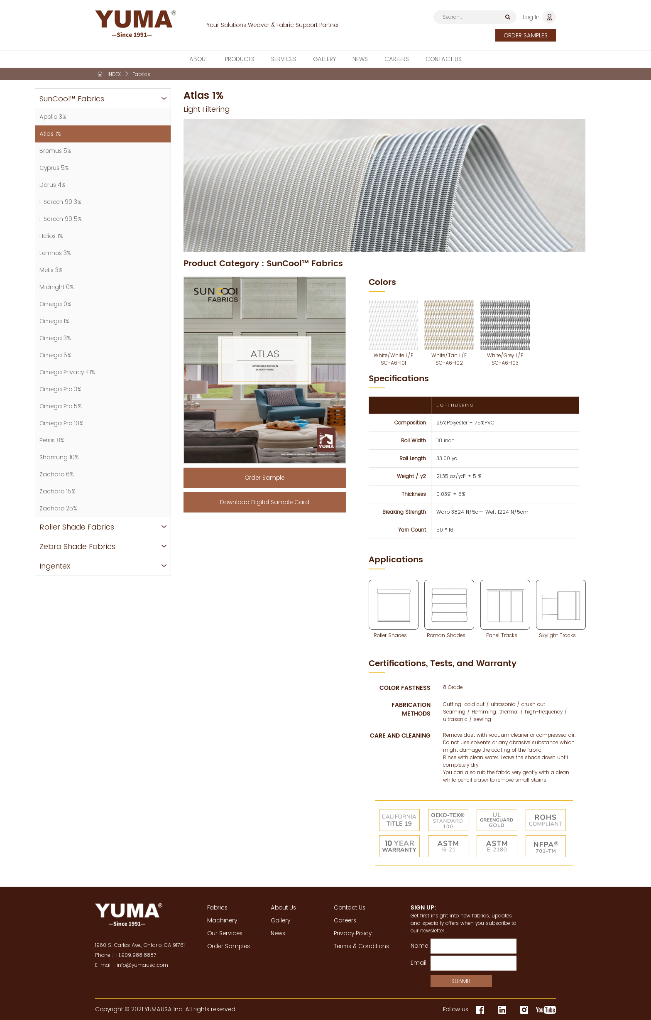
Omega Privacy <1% (67, 372)
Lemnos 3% (55, 253)
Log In (531, 17)
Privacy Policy (353, 933)
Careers (345, 920)
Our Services (224, 933)
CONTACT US (443, 60)
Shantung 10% (59, 457)
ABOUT (199, 60)
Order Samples (228, 946)
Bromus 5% (55, 151)
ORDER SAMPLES (526, 35)
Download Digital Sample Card (264, 502)
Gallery (280, 920)
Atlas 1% (50, 134)
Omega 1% (54, 321)
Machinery (222, 920)
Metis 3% (51, 270)
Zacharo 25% (58, 508)
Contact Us (349, 907)
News (278, 933)
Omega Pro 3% (60, 389)
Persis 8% (51, 440)
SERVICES (284, 60)
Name (417, 946)
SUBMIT (461, 981)
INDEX (114, 74)
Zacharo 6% (56, 474)
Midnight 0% (56, 287)
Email (417, 963)
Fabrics (217, 907)
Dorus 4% (52, 185)
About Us (283, 907)
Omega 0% (55, 304)
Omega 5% (55, 355)
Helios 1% (51, 236)
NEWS (360, 60)
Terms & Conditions (361, 946)
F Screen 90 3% (60, 202)
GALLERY (324, 60)
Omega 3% (55, 338)
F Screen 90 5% (60, 219)
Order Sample (264, 477)
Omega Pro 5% (60, 406)
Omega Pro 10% (61, 423)
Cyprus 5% (54, 168)
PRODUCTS (240, 60)
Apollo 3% (52, 117)
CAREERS (396, 60)
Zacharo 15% (57, 491)
